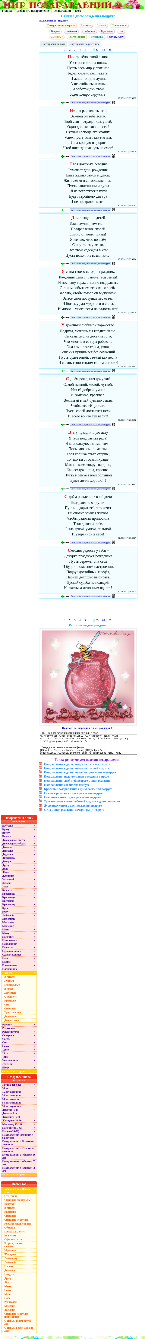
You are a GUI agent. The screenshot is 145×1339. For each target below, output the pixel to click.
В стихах (85, 25)
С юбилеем (88, 31)
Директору (8, 860)
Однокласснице (11, 957)
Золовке (7, 885)
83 (97, 49)
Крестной (8, 903)
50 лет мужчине (11, 1101)
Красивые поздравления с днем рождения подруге (78, 791)
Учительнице (10, 1063)
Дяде (5, 871)
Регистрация (62, 10)
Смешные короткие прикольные (16, 1318)
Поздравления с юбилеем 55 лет (19, 1166)
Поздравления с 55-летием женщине (18, 1152)
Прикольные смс (14, 1234)
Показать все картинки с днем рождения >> (88, 728)
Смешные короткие (16, 1222)
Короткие (10, 1206)
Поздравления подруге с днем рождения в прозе (76, 779)
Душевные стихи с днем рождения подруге (73, 808)
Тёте (5, 1056)
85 (110, 49)
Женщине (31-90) (12, 1123)
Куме (5, 911)
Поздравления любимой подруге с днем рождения (77, 783)
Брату (5, 832)
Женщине (8, 878)
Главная (7, 10)
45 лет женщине (11, 1094)
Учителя (7, 1066)
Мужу (5, 936)
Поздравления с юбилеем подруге (67, 787)
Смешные (57, 36)
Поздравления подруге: (61, 25)
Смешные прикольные (18, 1202)
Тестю (6, 1052)
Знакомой (8, 882)
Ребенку (7, 1027)
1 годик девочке (11, 1087)
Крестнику (8, 896)
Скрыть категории (19, 1074)
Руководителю (10, 1034)
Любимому (8, 921)
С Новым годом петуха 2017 (17, 1325)
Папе (5, 961)
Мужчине (8, 939)
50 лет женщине (11, 1098)
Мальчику (8, 925)
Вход (78, 10)
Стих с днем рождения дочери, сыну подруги (90, 102)
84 (103, 49)
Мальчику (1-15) (12, 1127)
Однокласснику (11, 953)
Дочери (6, 864)
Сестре (6, 1041)
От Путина (10, 1198)
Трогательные (76, 36)
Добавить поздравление (33, 10)
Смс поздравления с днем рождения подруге (74, 796)
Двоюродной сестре (13, 842)
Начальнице (9, 946)
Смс (120, 31)
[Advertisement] (88, 609)
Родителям (8, 1031)
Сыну (5, 1049)
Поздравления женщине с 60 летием (17, 1139)
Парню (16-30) (10, 1134)
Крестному (8, 907)
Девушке (7, 853)
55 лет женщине (11, 1105)
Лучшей (101, 25)
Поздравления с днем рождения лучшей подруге (76, 771)
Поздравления (47, 20)
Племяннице (9, 971)
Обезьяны (10, 1230)
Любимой (71, 31)
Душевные (97, 36)
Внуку (6, 835)
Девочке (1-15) (10, 1112)
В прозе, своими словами (13, 1248)
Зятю (5, 889)
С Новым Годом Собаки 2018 (18, 1332)
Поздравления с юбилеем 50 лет (19, 1159)
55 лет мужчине (11, 1109)
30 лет (5, 1091)
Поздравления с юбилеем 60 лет (19, 1172)
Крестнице (8, 900)
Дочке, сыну (116, 36)
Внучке (6, 839)
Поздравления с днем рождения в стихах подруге (77, 766)
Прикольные (119, 25)
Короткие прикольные (17, 1226)
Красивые (107, 31)
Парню (6, 964)
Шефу (5, 1070)
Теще (5, 1059)
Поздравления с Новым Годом (16, 1193)
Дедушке (7, 857)
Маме (5, 932)
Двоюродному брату (14, 846)
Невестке (7, 950)
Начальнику (9, 943)
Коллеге (7, 893)
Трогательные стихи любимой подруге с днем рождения (82, 804)
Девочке (7, 850)
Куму (5, 914)
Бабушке (7, 828)
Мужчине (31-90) (12, 1130)
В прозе (55, 31)
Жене (5, 875)
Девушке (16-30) (11, 1119)
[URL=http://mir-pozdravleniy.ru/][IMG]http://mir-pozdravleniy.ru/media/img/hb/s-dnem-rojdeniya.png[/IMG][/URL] (88, 754)
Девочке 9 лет (10, 1116)
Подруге (63, 20)
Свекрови (8, 1038)
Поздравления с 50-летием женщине (18, 1146)
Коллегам (10, 1238)
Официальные (13, 1242)
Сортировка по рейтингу (84, 44)
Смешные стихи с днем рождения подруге (72, 800)
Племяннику (9, 968)
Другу (5, 868)
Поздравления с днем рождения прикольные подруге (80, 775)
